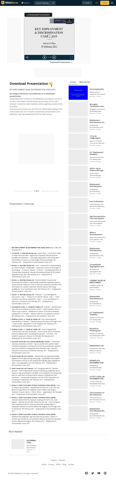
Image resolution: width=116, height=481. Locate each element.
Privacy (51, 464)
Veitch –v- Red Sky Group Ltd (23, 265)
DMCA (58, 464)
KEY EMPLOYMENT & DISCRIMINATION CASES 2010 (30, 248)
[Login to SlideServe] (112, 2)
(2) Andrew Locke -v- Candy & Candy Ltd (27, 307)
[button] (26, 3)
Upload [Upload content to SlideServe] (104, 3)
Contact (71, 464)
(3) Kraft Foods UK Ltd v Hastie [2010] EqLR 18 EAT (31, 342)
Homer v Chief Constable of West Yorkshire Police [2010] (33, 385)
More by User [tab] (84, 82)
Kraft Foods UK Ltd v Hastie (22, 356)
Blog (64, 464)
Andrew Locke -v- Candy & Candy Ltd (26, 319)
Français (61, 460)
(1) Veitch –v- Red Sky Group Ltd (24, 253)
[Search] (44, 3)
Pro (97, 3)
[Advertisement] (14, 40)
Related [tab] (73, 82)
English (54, 460)
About (44, 464)
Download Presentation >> (61, 62)
